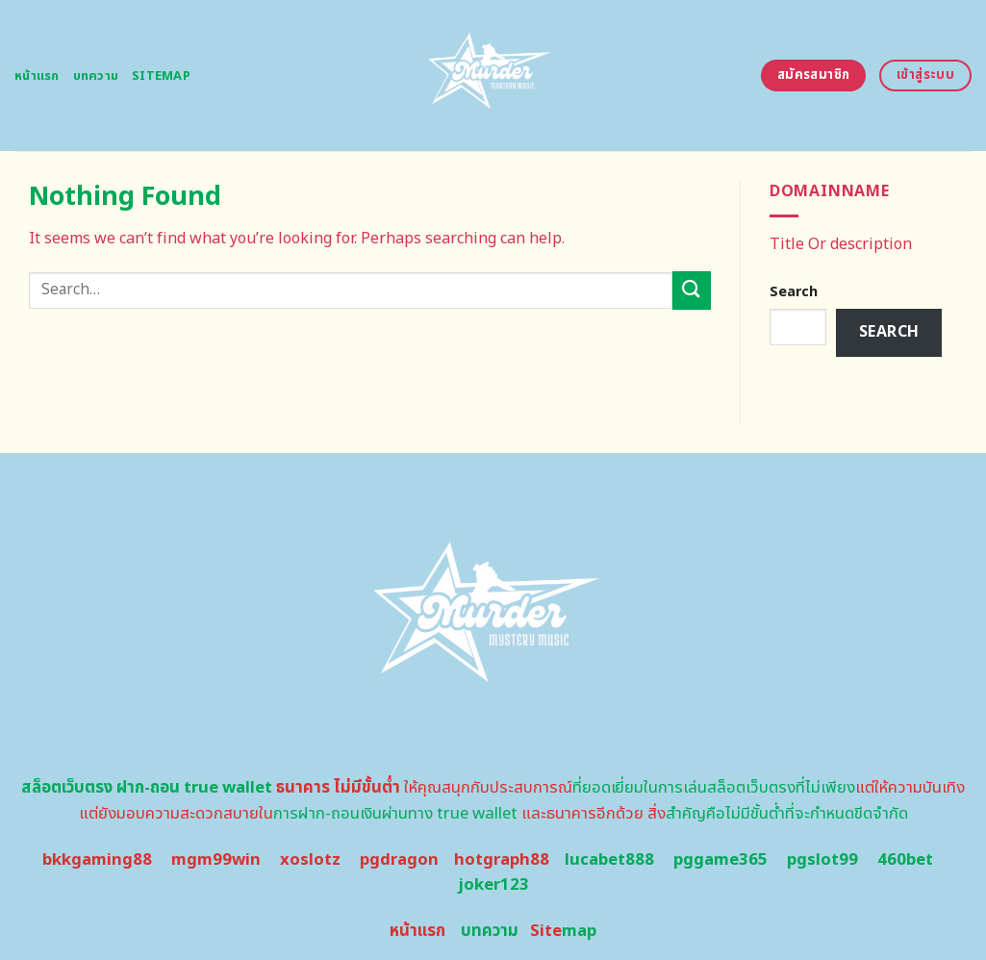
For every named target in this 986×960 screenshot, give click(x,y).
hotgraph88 (501, 859)
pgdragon (399, 859)
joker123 (493, 884)
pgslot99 (822, 859)
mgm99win (216, 859)
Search (794, 292)
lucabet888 (609, 859)
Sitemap (161, 76)
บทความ (96, 76)
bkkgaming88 (97, 859)
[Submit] (691, 290)
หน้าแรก (37, 76)
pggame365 (720, 859)
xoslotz (310, 859)
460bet (905, 859)
